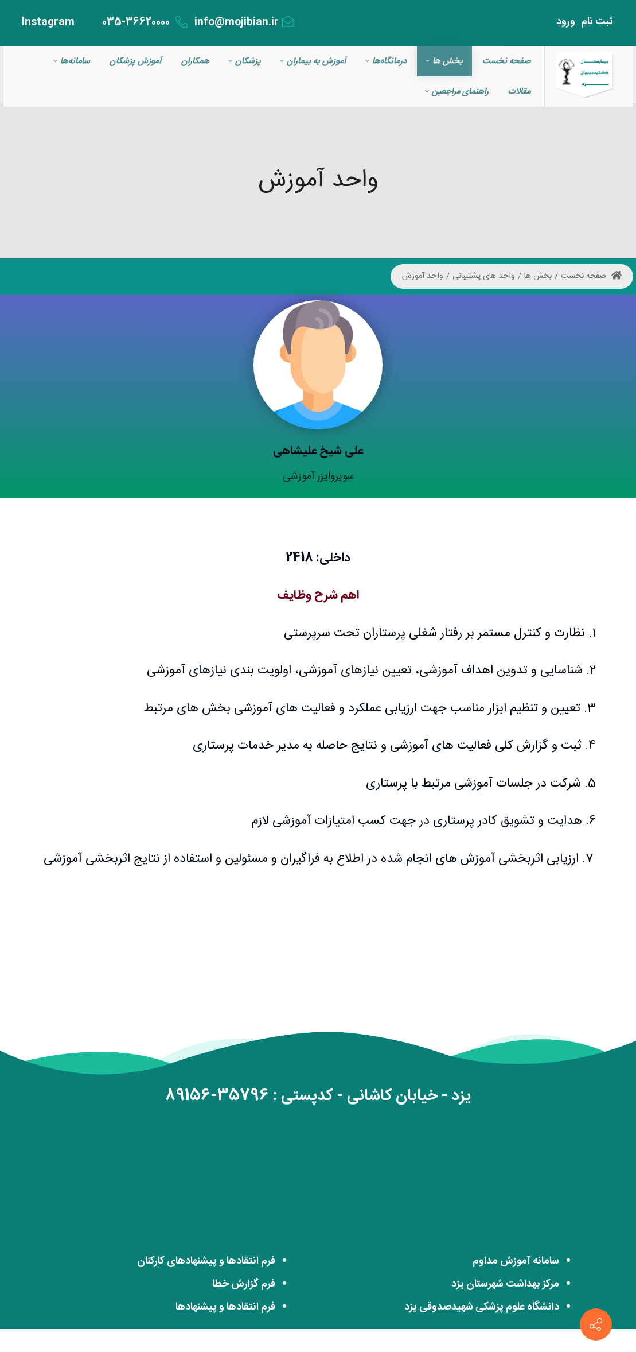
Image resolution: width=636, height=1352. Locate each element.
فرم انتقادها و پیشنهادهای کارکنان (206, 1261)
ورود (565, 21)
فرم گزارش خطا (243, 1284)
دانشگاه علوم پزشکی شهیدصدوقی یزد (481, 1307)
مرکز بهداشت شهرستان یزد (505, 1284)
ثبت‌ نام (597, 21)
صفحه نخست (591, 276)
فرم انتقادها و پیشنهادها (225, 1307)
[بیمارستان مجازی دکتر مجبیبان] (584, 76)
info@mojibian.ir (244, 22)
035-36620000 (145, 22)
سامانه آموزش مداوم (516, 1261)
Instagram (56, 22)
